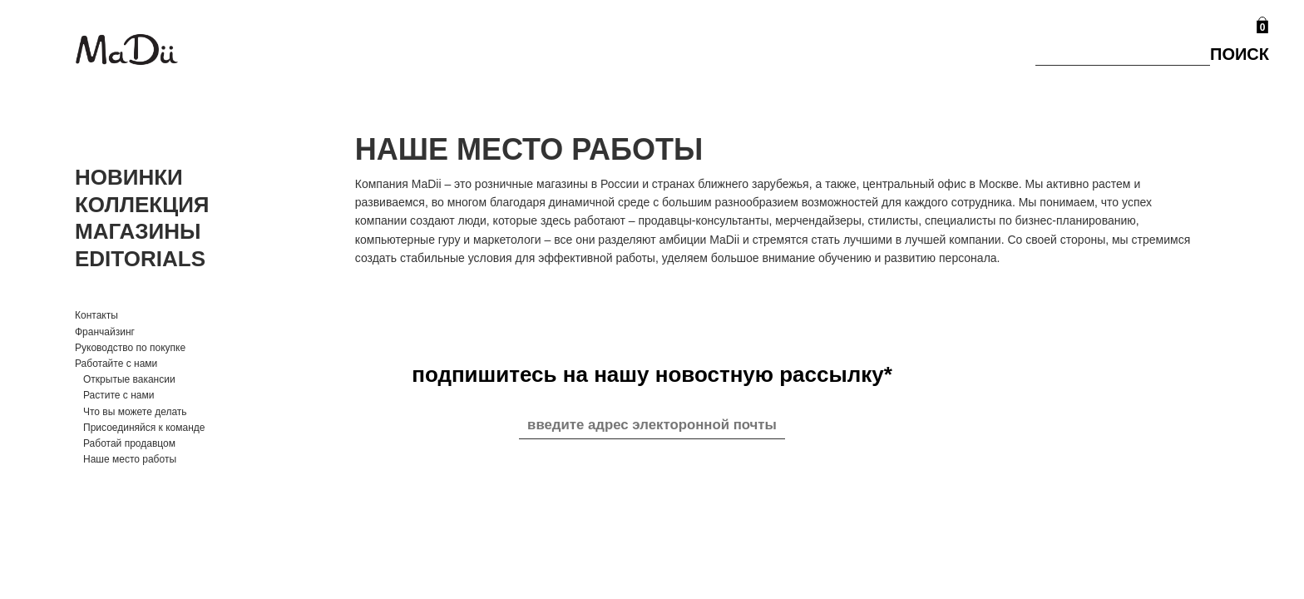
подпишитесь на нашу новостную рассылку (652, 374)
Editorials (140, 258)
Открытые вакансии (129, 379)
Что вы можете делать (135, 412)
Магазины (138, 231)
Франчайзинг (105, 332)
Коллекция (142, 204)
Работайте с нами (116, 363)
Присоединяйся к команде (144, 427)
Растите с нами (118, 395)
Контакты (96, 315)
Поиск (1239, 54)
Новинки (129, 177)
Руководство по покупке (130, 348)
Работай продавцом (129, 443)
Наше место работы (129, 459)
